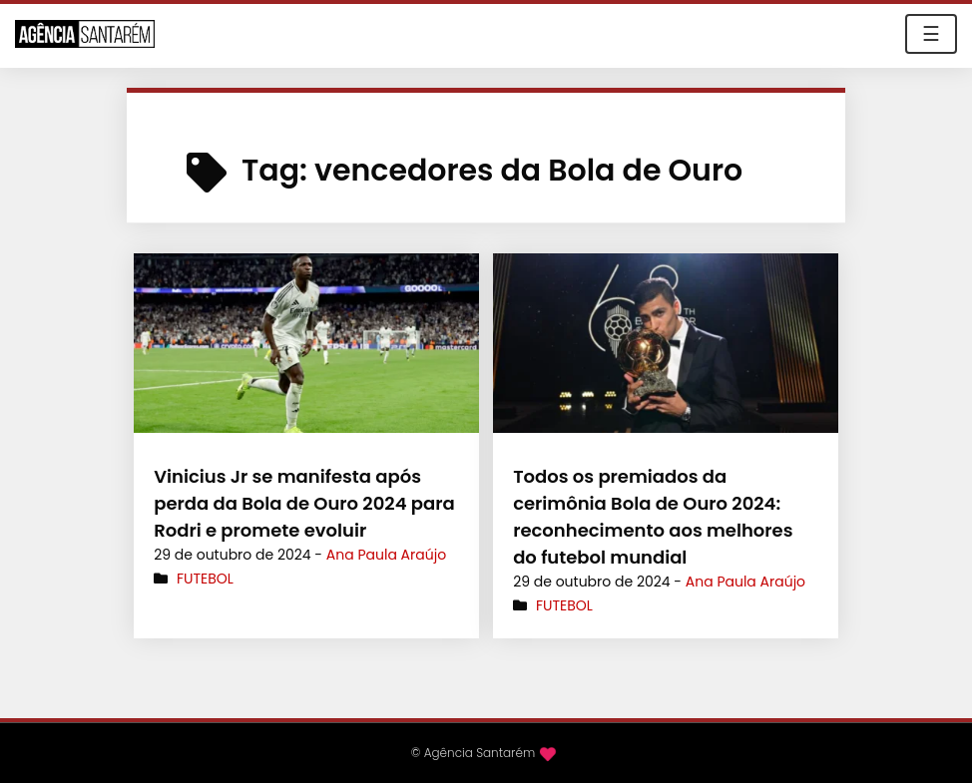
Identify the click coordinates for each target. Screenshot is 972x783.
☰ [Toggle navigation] (931, 34)
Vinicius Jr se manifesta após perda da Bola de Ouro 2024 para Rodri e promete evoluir (304, 503)
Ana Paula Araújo (386, 555)
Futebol (205, 578)
